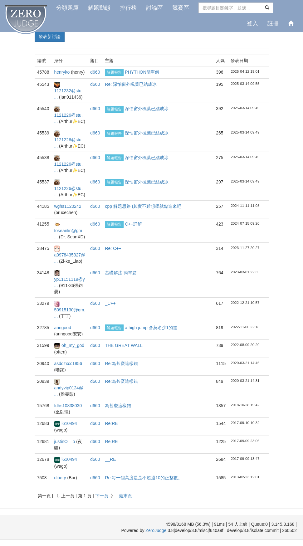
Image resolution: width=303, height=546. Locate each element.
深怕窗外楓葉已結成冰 (147, 108)
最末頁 (125, 495)
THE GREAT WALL (123, 345)
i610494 (69, 423)
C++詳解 (133, 224)
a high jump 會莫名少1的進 (151, 327)
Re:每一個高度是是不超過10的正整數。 (143, 477)
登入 (252, 23)
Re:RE (111, 423)
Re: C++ (113, 248)
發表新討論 (50, 36)
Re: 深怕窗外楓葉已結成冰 (131, 84)
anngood (62, 327)
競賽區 (180, 8)
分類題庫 (67, 8)
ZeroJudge (155, 530)
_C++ (110, 303)
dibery (60, 477)
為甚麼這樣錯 (118, 405)
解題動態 (99, 8)
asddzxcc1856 (68, 363)
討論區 (154, 8)
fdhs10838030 (68, 405)
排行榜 (128, 8)
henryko (62, 72)
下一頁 (102, 495)
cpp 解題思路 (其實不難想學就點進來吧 (143, 206)
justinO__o (65, 441)
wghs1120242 (67, 206)
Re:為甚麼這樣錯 (121, 363)
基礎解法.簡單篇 (121, 272)
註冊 (273, 23)
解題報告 (114, 72)
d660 (95, 72)
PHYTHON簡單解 (142, 72)
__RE (110, 459)
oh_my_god (72, 345)
